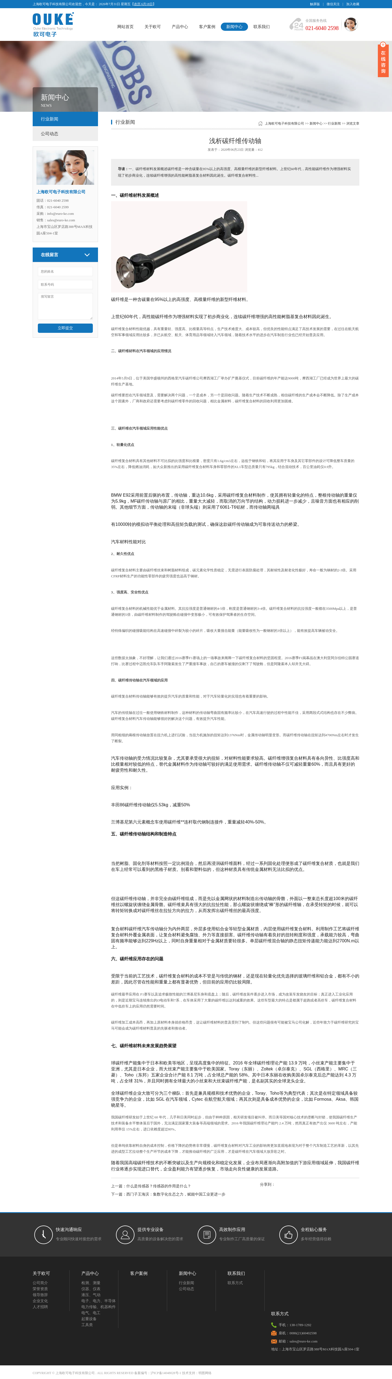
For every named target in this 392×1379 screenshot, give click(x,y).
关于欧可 (153, 27)
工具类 (87, 1325)
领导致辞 (40, 1295)
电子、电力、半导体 (98, 1301)
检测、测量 (90, 1283)
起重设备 (89, 1319)
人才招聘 (40, 1307)
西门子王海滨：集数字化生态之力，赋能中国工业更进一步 (175, 1194)
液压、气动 (90, 1295)
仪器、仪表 (90, 1289)
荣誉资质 (40, 1289)
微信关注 (333, 4)
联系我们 (261, 27)
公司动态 (49, 133)
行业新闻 (49, 119)
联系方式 (235, 1283)
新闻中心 (234, 27)
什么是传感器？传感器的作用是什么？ (158, 1186)
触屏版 (315, 4)
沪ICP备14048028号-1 (166, 1373)
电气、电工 (90, 1313)
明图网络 (205, 1373)
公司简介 (40, 1283)
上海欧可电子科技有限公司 (284, 123)
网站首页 (125, 27)
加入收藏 (352, 4)
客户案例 (207, 27)
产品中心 (180, 27)
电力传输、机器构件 (98, 1307)
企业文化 (40, 1301)
